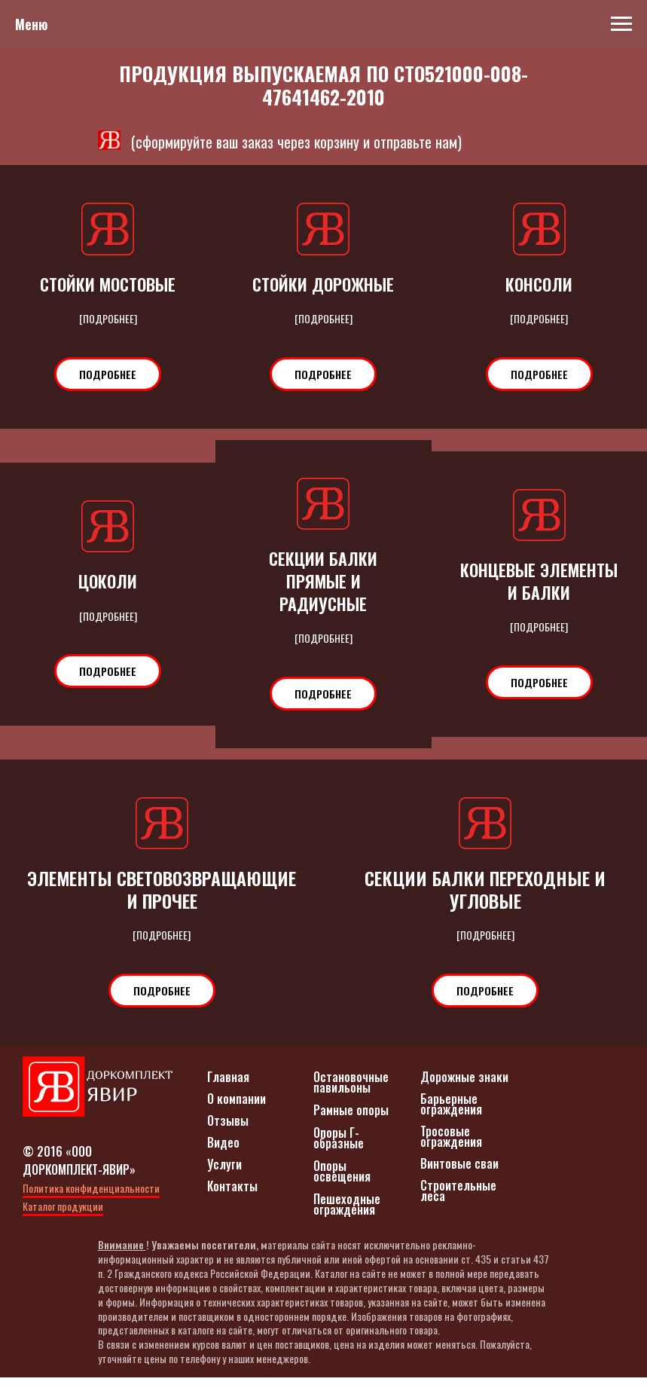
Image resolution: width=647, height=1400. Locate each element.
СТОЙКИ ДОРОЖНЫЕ (323, 284)
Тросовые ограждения (451, 1158)
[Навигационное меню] (621, 24)
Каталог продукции (63, 1228)
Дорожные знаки (464, 1099)
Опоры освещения (342, 1193)
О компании (236, 1121)
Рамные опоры (351, 1132)
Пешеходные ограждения (346, 1226)
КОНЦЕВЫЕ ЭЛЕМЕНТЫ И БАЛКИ (539, 581)
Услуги (224, 1186)
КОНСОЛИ (538, 284)
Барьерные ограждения (451, 1126)
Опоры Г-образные (338, 1160)
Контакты (232, 1208)
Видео (223, 1165)
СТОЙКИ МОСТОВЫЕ (107, 284)
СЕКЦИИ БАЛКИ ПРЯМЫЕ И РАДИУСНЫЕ (323, 581)
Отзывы (228, 1143)
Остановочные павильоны (351, 1104)
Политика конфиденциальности (91, 1210)
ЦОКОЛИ (107, 581)
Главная (228, 1099)
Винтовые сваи (459, 1186)
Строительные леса (458, 1213)
